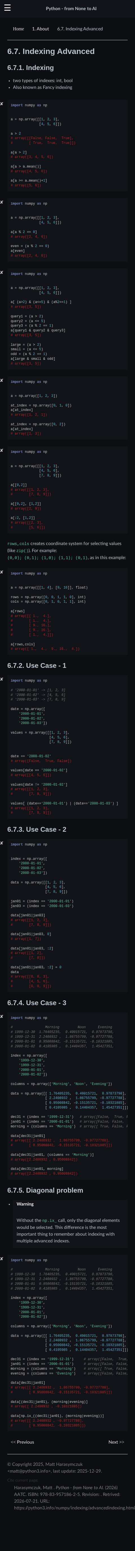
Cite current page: (22, 1480)
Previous (22, 1442)
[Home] (19, 29)
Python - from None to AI (71, 8)
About (40, 29)
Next (116, 1442)
